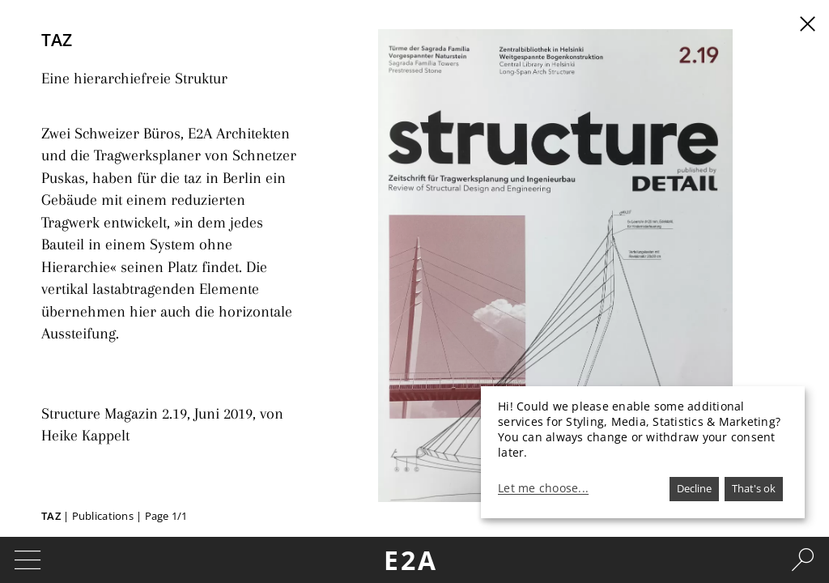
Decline (694, 488)
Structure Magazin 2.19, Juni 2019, (137, 371)
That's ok (754, 488)
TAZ (52, 516)
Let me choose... (543, 488)
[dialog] (643, 452)
